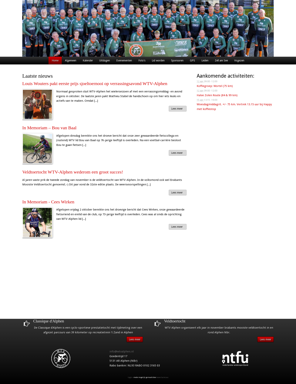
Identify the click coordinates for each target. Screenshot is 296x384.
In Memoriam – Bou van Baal (49, 127)
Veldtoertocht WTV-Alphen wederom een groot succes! (72, 172)
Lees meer (177, 108)
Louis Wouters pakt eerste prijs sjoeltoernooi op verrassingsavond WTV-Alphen (94, 83)
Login (130, 377)
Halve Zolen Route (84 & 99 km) (217, 95)
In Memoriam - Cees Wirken (48, 201)
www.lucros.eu (162, 377)
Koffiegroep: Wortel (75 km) (215, 86)
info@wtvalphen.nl (121, 351)
